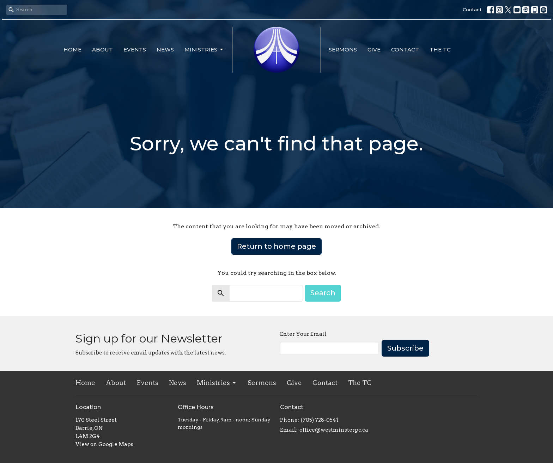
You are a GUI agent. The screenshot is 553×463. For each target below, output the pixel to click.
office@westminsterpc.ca (333, 430)
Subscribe (405, 348)
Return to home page (276, 246)
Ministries (204, 49)
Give (374, 49)
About (102, 49)
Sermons (343, 49)
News (165, 49)
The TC (440, 49)
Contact (472, 9)
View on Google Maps (104, 444)
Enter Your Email (303, 334)
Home (72, 49)
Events (134, 49)
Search (322, 293)
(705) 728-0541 (320, 420)
